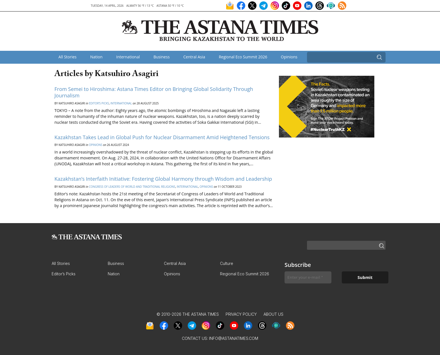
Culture (226, 263)
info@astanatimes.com (233, 338)
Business (161, 56)
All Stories (67, 56)
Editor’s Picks (99, 103)
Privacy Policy (241, 314)
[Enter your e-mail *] (308, 277)
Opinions (289, 56)
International (128, 56)
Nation (96, 56)
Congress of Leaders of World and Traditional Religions (132, 187)
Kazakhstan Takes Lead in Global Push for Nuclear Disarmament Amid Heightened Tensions (162, 137)
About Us (273, 314)
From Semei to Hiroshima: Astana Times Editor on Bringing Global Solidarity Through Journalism (153, 92)
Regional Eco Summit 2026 (243, 56)
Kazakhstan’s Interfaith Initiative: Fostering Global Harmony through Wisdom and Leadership (163, 178)
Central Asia (194, 56)
